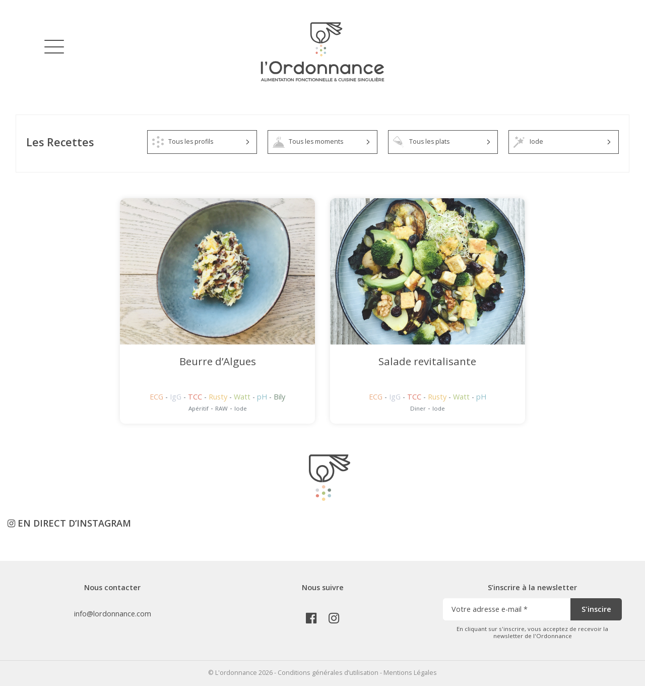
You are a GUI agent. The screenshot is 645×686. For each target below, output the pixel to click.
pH (263, 397)
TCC (196, 397)
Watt (243, 397)
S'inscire (596, 609)
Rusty (219, 397)
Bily (279, 397)
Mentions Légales (410, 672)
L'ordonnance (236, 672)
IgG (176, 397)
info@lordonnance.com (112, 613)
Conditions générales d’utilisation (328, 672)
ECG (157, 397)
